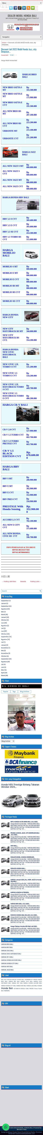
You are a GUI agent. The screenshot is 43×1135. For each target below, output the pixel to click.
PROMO (31, 988)
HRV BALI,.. (14, 846)
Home (4, 42)
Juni (2, 623)
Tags (14, 691)
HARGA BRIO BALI (7, 944)
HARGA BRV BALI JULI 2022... (20, 904)
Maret (3, 614)
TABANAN (7, 990)
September (4, 601)
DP (32, 979)
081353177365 (21, 1129)
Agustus (4, 609)
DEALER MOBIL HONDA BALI (22, 15)
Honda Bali (4, 55)
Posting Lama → (35, 581)
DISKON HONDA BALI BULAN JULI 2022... (24, 915)
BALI (2, 979)
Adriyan (10, 1132)
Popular (5, 691)
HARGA (35, 979)
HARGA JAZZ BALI (7, 970)
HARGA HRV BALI (7, 966)
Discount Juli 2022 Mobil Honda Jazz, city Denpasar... (18, 50)
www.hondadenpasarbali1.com (25, 1133)
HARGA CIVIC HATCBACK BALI (11, 954)
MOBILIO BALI (25, 988)
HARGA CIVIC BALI (7, 950)
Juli (2, 628)
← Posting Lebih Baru (9, 581)
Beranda (23, 581)
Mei (2, 612)
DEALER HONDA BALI (18, 979)
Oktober (4, 620)
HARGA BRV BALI (7, 947)
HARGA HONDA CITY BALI (9, 963)
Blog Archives (24, 691)
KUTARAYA (17, 988)
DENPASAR (28, 979)
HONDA (39, 986)
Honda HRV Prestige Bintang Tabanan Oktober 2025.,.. (20, 785)
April (2, 673)
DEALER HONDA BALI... (18, 868)
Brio (5, 979)
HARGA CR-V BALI (7, 957)
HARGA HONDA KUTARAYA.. (20, 892)
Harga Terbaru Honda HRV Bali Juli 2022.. (24, 926)
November (4, 648)
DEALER (9, 979)
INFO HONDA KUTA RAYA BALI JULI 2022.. (24, 822)
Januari (3, 603)
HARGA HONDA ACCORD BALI (11, 960)
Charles (32, 1132)
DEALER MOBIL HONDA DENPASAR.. (23, 857)
